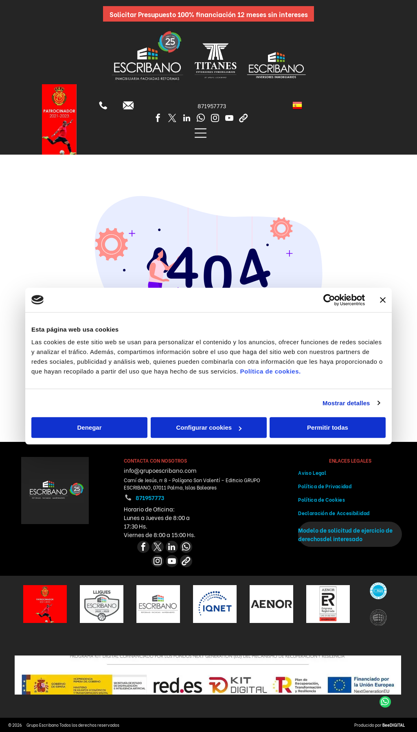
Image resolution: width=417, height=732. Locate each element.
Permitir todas (327, 427)
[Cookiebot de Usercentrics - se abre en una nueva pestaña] (329, 300)
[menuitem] (350, 472)
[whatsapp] (201, 119)
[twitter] (172, 119)
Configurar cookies (208, 427)
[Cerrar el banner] (383, 300)
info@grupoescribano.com (160, 470)
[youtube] (229, 119)
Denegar (89, 427)
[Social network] (243, 119)
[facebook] (158, 119)
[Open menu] (200, 133)
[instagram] (215, 119)
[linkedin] (186, 119)
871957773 (212, 105)
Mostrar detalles (346, 403)
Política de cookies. (270, 371)
